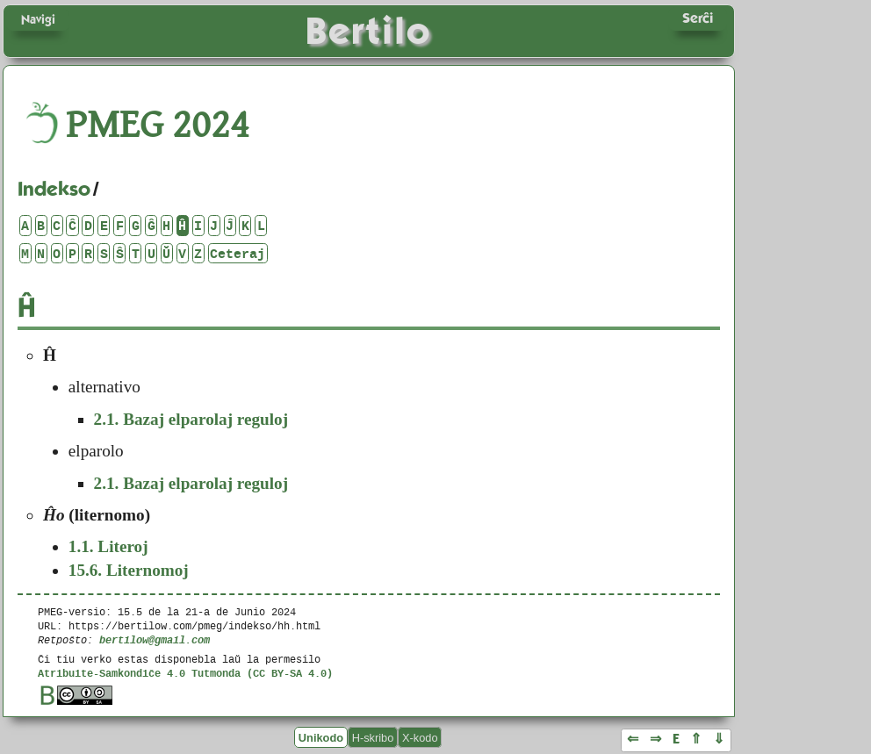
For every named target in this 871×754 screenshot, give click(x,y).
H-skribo (373, 736)
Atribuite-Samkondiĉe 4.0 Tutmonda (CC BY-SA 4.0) (185, 672)
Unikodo (321, 736)
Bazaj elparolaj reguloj (191, 419)
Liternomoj (128, 570)
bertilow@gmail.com (154, 639)
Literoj (108, 546)
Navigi (38, 19)
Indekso (54, 188)
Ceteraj (237, 253)
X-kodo (420, 736)
